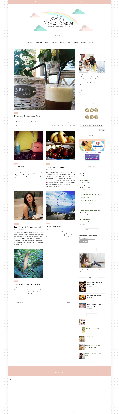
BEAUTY (83, 43)
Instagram (59, 6)
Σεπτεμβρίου (85, 187)
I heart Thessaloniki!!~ (54, 227)
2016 (81, 175)
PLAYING (30, 43)
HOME (80, 90)
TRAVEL (76, 43)
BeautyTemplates (55, 412)
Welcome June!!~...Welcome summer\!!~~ (91, 210)
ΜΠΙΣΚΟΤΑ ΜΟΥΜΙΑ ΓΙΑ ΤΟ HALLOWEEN (94, 283)
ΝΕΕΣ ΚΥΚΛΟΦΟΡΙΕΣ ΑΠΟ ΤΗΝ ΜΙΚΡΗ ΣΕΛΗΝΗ (95, 305)
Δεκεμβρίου (85, 180)
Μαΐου (83, 212)
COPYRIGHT (81, 96)
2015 (81, 178)
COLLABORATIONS (83, 94)
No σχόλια (16, 125)
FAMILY (23, 43)
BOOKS (47, 43)
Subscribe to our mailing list (88, 235)
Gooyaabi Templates (71, 412)
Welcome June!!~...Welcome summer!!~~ (28, 285)
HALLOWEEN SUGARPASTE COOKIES (94, 297)
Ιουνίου (83, 192)
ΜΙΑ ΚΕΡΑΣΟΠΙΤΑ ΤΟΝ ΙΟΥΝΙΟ (56, 167)
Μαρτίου (84, 217)
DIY (69, 43)
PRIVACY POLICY (82, 98)
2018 (81, 171)
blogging (17, 223)
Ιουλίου (83, 189)
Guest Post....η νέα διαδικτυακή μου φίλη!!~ (28, 227)
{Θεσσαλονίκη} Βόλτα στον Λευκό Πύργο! (27, 116)
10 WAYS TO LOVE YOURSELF (92, 328)
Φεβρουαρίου (85, 219)
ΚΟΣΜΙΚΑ (39, 43)
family (16, 113)
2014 (81, 224)
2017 (81, 173)
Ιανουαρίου (84, 221)
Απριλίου (84, 214)
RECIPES (54, 43)
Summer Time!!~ (19, 167)
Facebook (59, 4)
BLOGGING (92, 43)
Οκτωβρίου (84, 185)
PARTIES (62, 43)
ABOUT (80, 92)
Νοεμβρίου (84, 182)
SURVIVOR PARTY (89, 337)
